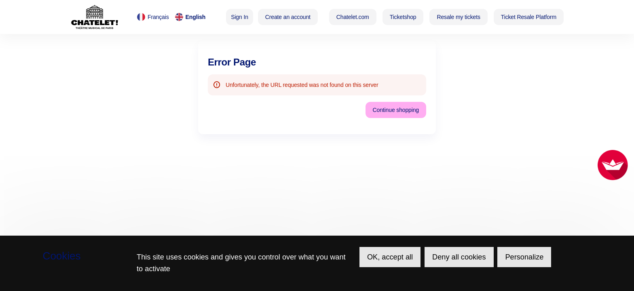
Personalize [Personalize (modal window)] (524, 257)
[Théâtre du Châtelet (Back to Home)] (94, 17)
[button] (352, 17)
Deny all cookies (459, 257)
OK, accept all (390, 257)
